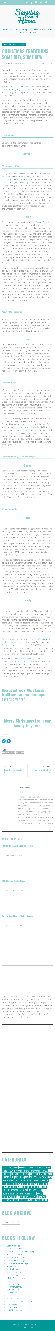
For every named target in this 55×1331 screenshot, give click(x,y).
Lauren (8, 63)
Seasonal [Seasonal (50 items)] (27, 1200)
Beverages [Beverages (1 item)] (24, 1167)
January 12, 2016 (16, 855)
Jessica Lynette (13, 1269)
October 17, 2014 (16, 926)
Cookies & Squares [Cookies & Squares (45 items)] (20, 1174)
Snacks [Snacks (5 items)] (36, 1200)
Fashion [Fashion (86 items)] (28, 1177)
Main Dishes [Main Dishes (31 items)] (25, 1190)
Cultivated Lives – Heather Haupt (21, 1251)
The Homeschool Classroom (19, 1301)
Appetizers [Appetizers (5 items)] (7, 1167)
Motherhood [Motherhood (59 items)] (8, 1193)
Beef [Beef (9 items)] (16, 1167)
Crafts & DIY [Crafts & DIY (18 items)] (36, 1174)
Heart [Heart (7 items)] (12, 1183)
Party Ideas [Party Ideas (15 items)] (30, 1193)
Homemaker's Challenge (17, 1263)
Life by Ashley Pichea (16, 1278)
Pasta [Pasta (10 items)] (39, 1193)
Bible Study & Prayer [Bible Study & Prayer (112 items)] (40, 1167)
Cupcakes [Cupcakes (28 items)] (48, 1174)
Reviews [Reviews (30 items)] (41, 1196)
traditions (20, 753)
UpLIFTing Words (14, 1310)
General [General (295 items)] (36, 1180)
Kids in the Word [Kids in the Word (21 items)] (10, 1190)
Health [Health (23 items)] (45, 1180)
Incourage (11, 1266)
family (13, 753)
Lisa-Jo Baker (12, 1281)
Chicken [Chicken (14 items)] (6, 1174)
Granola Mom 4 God (16, 1257)
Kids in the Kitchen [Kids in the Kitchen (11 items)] (37, 1187)
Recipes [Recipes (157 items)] (33, 1196)
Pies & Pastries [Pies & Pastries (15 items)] (9, 1196)
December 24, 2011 (19, 63)
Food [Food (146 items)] (23, 1180)
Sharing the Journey (17, 89)
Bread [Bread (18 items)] (26, 1170)
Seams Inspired (13, 1298)
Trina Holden (12, 1307)
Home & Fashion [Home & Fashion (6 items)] (39, 1183)
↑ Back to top (27, 1327)
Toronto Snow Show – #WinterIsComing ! (18, 916)
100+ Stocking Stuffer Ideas (13, 880)
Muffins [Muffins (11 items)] (19, 1193)
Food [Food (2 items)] (29, 1180)
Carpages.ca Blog (14, 1248)
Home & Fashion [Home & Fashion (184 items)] (23, 1183)
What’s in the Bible (22, 658)
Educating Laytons (15, 1254)
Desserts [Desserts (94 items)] (19, 1177)
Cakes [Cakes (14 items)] (44, 1170)
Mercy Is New (13, 1284)
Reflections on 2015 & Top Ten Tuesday (17, 845)
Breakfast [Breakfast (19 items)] (35, 1170)
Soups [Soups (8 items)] (44, 1200)
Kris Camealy (12, 1275)
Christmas (6, 753)
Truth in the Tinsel (20, 179)
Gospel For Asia (43, 222)
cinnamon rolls (31, 430)
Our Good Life (13, 1289)
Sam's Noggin (13, 1295)
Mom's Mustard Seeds (17, 1286)
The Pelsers (12, 1304)
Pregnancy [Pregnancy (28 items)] (23, 1196)
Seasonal (21, 44)
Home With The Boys (16, 1260)
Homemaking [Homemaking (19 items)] (8, 1187)
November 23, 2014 (17, 891)
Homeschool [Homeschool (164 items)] (21, 1187)
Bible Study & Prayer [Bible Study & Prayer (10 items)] (12, 1170)
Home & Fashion (9, 44)
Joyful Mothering (14, 1272)
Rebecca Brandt (14, 1292)
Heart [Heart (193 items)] (5, 1183)
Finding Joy (23, 86)
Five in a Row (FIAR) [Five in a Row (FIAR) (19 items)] (43, 1177)
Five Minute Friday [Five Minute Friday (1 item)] (11, 1180)
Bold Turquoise (13, 1245)
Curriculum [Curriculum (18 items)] (8, 1177)
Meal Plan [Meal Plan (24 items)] (37, 1190)
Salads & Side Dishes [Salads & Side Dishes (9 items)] (12, 1200)
